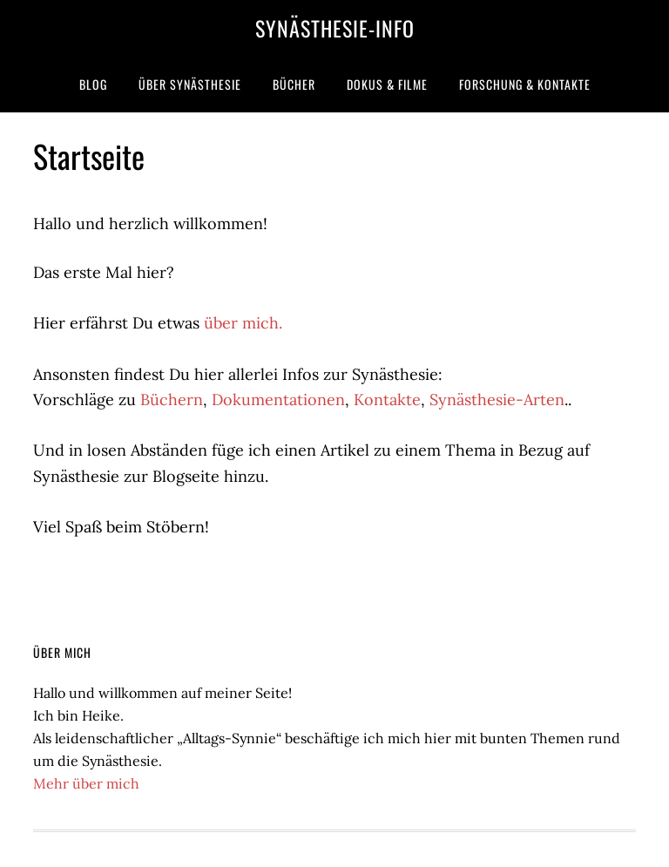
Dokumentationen (278, 399)
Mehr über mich (86, 783)
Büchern (171, 399)
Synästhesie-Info (335, 28)
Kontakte (387, 399)
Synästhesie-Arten (496, 399)
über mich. (243, 323)
